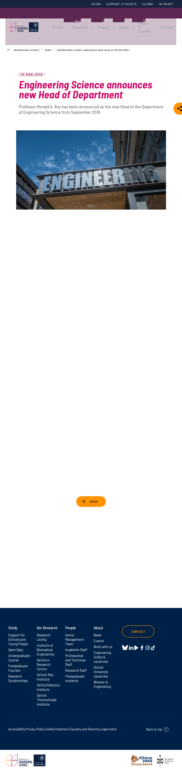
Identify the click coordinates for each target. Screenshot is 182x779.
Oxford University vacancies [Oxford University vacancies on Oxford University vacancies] (101, 674)
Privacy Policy (35, 737)
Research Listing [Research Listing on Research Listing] (44, 638)
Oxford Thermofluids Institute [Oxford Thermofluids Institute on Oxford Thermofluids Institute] (47, 708)
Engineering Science (27, 37)
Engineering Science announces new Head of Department (93, 37)
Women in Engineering (103, 686)
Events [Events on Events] (99, 642)
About (118, 20)
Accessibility (16, 737)
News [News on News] (98, 636)
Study (58, 20)
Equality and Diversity (85, 737)
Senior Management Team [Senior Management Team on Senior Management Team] (75, 640)
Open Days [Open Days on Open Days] (16, 651)
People (100, 20)
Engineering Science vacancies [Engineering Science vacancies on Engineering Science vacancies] (103, 659)
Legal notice (108, 737)
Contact (170, 20)
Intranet (165, 4)
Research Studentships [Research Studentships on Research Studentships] (18, 680)
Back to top (154, 737)
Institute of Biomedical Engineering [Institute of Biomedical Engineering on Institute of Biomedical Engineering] (46, 651)
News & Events (137, 19)
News (48, 37)
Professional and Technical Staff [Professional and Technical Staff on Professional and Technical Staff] (75, 662)
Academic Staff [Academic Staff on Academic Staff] (76, 651)
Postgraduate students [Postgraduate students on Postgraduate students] (75, 680)
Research (78, 20)
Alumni (145, 4)
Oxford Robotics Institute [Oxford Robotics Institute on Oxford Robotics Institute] (43, 692)
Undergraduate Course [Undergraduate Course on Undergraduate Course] (19, 659)
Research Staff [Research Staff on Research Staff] (76, 672)
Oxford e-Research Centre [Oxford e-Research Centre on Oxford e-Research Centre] (44, 666)
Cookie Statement (57, 737)
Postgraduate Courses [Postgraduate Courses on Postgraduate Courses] (18, 670)
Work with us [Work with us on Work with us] (103, 648)
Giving (89, 4)
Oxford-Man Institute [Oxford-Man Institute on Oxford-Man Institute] (45, 679)
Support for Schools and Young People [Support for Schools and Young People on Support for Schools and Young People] (18, 640)
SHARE (93, 496)
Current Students (117, 4)
